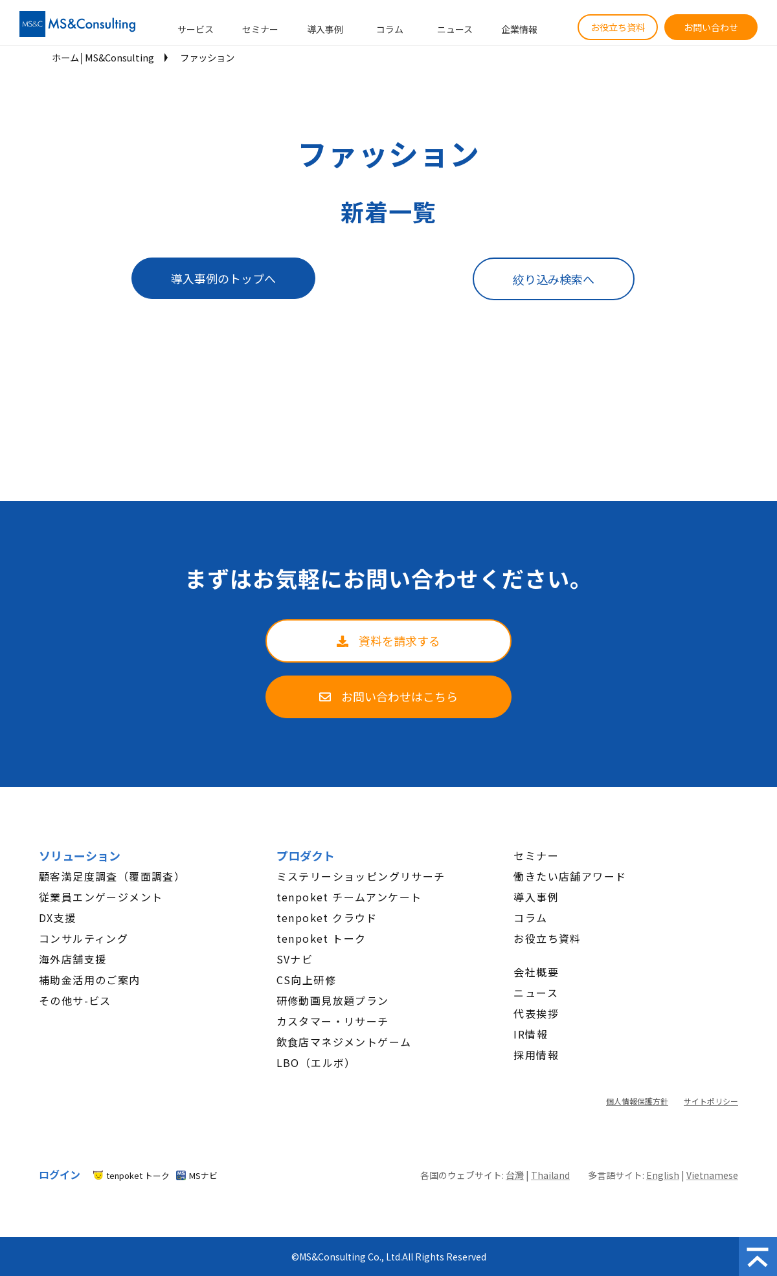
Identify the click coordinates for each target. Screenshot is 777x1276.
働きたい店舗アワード (569, 876)
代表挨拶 (536, 1013)
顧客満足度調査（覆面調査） (112, 876)
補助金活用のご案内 (90, 979)
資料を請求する (399, 640)
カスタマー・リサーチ (332, 1021)
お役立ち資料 (618, 27)
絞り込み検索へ (553, 278)
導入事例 (325, 29)
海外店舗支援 (72, 959)
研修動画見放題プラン (332, 1000)
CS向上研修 (306, 979)
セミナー (260, 29)
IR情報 (530, 1034)
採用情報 (536, 1054)
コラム (389, 29)
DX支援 (57, 917)
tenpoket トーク (321, 938)
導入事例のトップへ (223, 278)
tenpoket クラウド (326, 917)
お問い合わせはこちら (399, 696)
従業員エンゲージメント (101, 897)
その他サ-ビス (75, 1000)
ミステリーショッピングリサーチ (360, 876)
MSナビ (203, 1175)
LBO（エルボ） (316, 1062)
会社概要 (536, 972)
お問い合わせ (711, 27)
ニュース (455, 29)
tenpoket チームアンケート (349, 897)
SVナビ (294, 959)
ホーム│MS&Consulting (103, 57)
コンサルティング (83, 938)
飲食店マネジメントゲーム (344, 1042)
